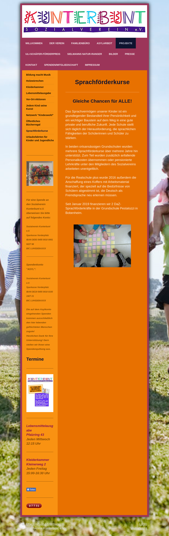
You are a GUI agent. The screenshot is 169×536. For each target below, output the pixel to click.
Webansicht (139, 528)
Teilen (31, 489)
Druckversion (33, 524)
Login (143, 524)
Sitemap (53, 524)
